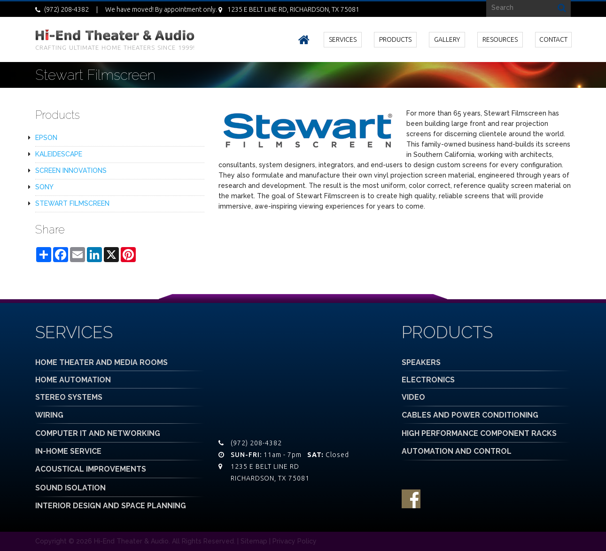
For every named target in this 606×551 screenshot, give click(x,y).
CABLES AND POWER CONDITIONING (470, 415)
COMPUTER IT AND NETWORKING (97, 433)
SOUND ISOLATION (70, 487)
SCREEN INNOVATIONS (71, 170)
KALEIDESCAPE (58, 154)
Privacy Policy (294, 541)
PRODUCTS (395, 39)
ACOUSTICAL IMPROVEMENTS (90, 469)
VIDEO (413, 397)
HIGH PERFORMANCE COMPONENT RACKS (479, 433)
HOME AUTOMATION (73, 379)
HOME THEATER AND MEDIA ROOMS (101, 362)
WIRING (49, 415)
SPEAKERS (421, 362)
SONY (44, 187)
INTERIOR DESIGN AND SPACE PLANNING (110, 505)
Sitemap (254, 541)
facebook (411, 498)
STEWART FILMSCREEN (72, 203)
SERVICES (343, 39)
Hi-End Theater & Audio (131, 541)
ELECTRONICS (428, 379)
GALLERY (447, 39)
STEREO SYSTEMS (68, 397)
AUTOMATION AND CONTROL (457, 451)
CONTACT (553, 39)
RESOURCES (500, 39)
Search (562, 7)
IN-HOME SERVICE (68, 451)
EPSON (46, 137)
